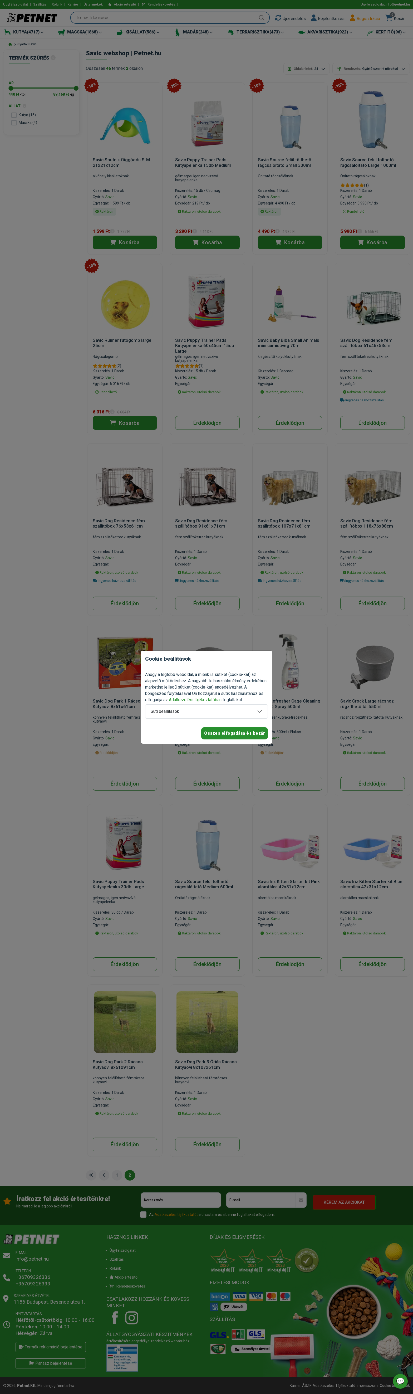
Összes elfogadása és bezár (234, 733)
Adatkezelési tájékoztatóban (195, 699)
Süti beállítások (165, 711)
